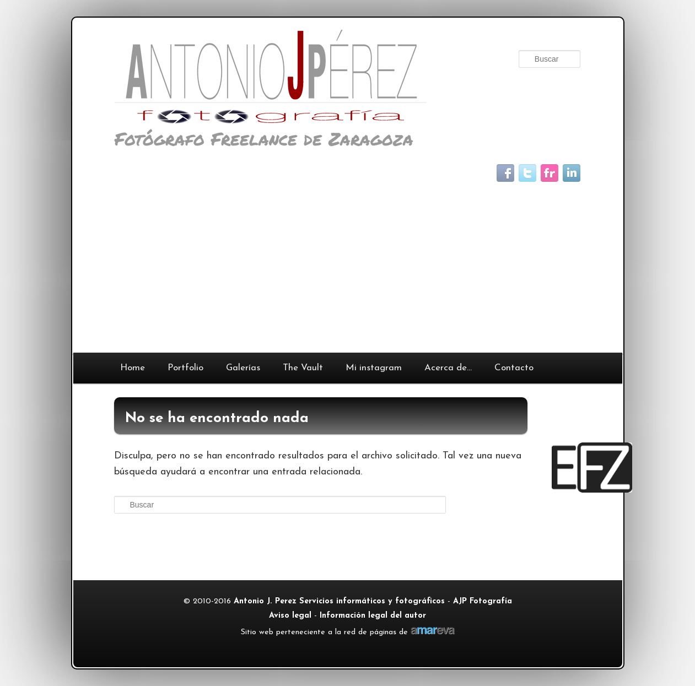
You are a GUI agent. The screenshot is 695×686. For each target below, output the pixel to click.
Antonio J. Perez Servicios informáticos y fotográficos (339, 601)
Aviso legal (290, 616)
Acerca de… (448, 367)
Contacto (514, 367)
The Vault (303, 367)
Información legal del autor (373, 616)
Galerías (243, 367)
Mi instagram (374, 367)
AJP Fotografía (482, 601)
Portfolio (185, 367)
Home (132, 367)
